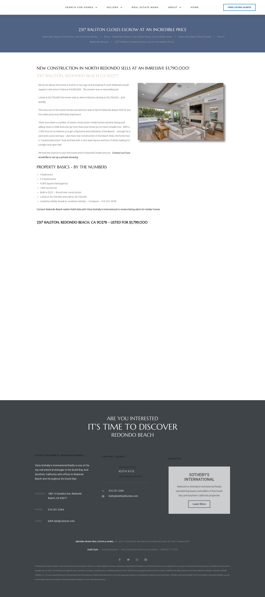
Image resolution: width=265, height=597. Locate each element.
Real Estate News (145, 7)
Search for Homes (81, 7)
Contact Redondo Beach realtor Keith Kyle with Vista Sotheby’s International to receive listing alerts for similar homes (98, 209)
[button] (239, 7)
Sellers (114, 7)
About (174, 7)
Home (195, 7)
